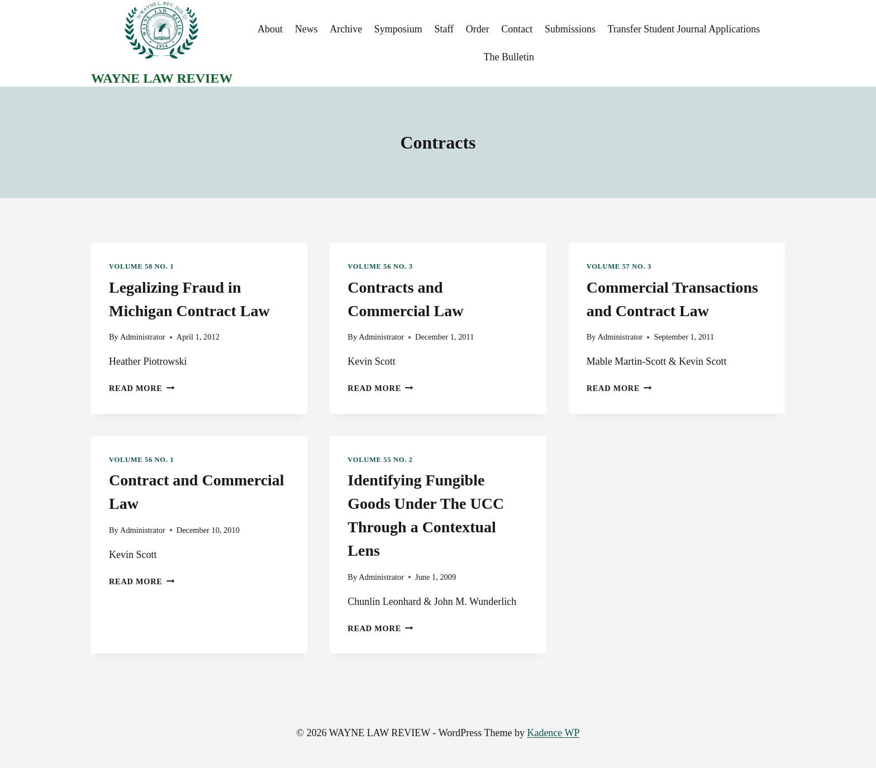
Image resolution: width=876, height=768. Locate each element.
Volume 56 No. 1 (141, 460)
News (306, 29)
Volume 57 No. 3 (619, 266)
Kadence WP (553, 732)
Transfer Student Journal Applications (684, 29)
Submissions (570, 29)
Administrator (142, 336)
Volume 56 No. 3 (379, 266)
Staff (444, 29)
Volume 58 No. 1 (141, 266)
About (270, 29)
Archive (346, 29)
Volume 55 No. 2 (379, 460)
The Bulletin (508, 57)
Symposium (398, 29)
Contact (516, 29)
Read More (141, 388)
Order (477, 29)
